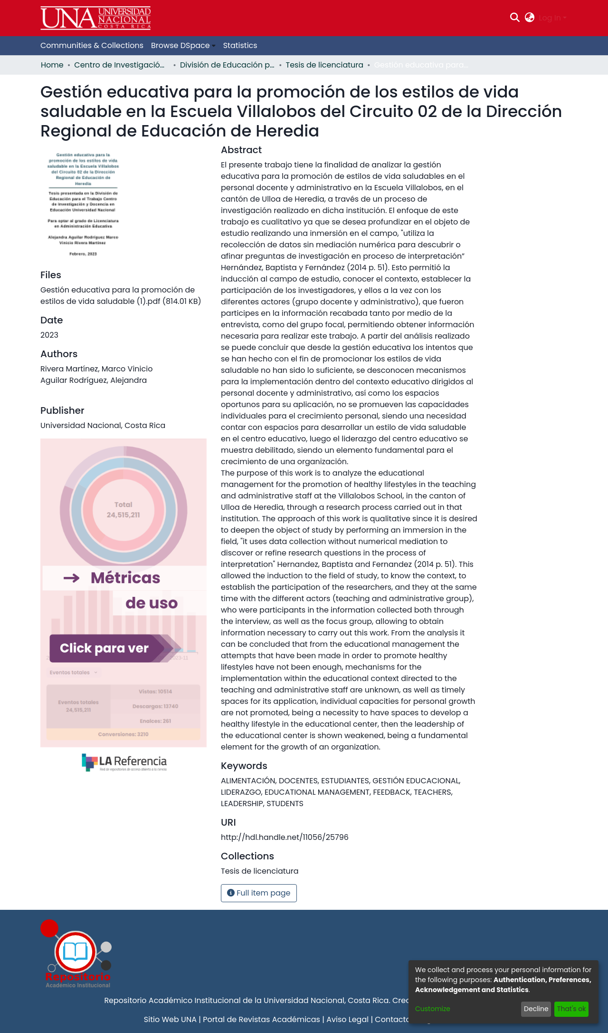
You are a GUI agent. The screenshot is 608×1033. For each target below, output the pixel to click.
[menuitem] (529, 18)
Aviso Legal (347, 1019)
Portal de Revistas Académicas (261, 1019)
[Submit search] (515, 18)
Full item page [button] (259, 892)
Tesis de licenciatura (325, 64)
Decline (536, 1009)
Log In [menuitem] (550, 17)
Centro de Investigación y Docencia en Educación (121, 64)
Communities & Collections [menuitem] (91, 45)
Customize (432, 1009)
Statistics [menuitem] (240, 45)
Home (52, 64)
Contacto (392, 1019)
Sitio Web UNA (170, 1019)
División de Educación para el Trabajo (227, 64)
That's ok (571, 1009)
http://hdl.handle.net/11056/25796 (285, 837)
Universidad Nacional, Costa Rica (326, 1000)
